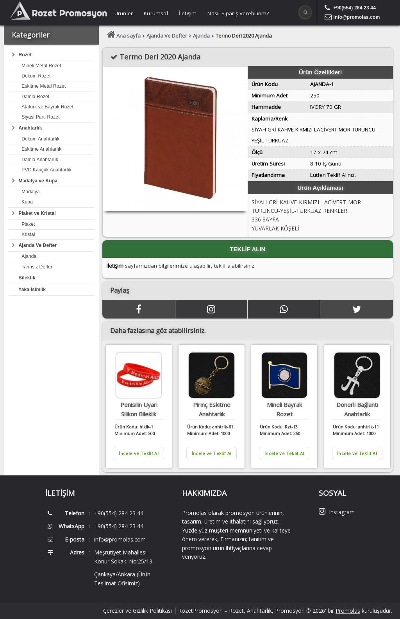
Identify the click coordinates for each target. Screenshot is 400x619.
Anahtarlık (30, 128)
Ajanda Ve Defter (37, 245)
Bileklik (26, 278)
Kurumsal (156, 13)
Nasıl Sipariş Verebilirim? (238, 13)
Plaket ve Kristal (36, 213)
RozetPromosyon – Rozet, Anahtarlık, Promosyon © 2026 (251, 610)
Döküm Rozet (35, 76)
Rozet (24, 55)
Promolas (348, 610)
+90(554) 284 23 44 (354, 8)
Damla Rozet (35, 96)
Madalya (30, 191)
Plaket (28, 224)
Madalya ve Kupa (37, 181)
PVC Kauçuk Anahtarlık (46, 170)
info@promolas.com (356, 17)
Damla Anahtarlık (39, 159)
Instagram (337, 512)
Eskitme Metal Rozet (43, 86)
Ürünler (123, 13)
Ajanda (28, 256)
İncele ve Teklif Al (139, 453)
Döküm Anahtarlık (40, 139)
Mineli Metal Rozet (41, 65)
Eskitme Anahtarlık (41, 149)
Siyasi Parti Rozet (40, 117)
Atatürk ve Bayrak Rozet (47, 107)
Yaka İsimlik (32, 289)
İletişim (188, 13)
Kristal (28, 234)
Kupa (27, 202)
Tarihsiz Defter (36, 267)
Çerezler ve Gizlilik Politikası (137, 610)
